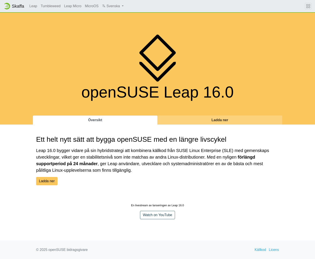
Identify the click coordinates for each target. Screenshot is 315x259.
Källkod (260, 250)
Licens (274, 250)
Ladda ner (47, 181)
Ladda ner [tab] (220, 120)
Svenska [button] (111, 6)
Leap (33, 6)
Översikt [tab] (95, 120)
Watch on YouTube (157, 215)
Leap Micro (72, 6)
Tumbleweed (51, 6)
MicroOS (91, 6)
